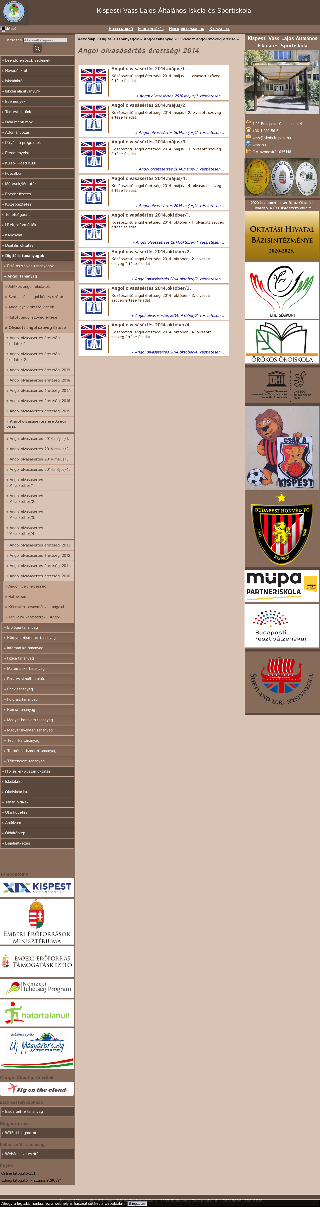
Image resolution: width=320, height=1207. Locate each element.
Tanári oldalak (17, 802)
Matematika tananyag (26, 669)
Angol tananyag (22, 276)
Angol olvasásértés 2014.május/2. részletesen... (181, 132)
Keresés (15, 40)
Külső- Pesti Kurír (20, 163)
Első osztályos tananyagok (30, 266)
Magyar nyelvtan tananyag (30, 730)
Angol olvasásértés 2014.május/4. (40, 470)
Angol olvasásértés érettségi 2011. (40, 566)
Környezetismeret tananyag (31, 638)
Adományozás (17, 132)
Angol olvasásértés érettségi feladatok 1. (33, 341)
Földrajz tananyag (22, 699)
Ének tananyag (20, 689)
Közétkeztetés (18, 204)
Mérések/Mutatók (21, 184)
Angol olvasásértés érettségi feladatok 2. (33, 357)
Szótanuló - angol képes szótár (35, 297)
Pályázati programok (23, 143)
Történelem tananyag (26, 761)
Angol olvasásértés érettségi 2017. (40, 391)
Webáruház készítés (23, 1154)
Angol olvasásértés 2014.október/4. (24, 531)
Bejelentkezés (17, 843)
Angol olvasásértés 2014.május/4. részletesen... (181, 206)
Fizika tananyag (20, 658)
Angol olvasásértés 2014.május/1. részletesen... (181, 96)
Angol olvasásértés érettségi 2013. (40, 545)
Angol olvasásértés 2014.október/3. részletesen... (179, 315)
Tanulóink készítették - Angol (34, 617)
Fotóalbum (14, 173)
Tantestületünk (18, 112)
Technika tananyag (23, 741)
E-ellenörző (121, 29)
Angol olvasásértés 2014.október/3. (24, 515)
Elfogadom (137, 1203)
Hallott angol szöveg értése (32, 317)
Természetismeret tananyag (31, 751)
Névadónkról (16, 71)
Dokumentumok (19, 122)
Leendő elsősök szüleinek (27, 60)
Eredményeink (17, 153)
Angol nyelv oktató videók (31, 307)
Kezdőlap (86, 39)
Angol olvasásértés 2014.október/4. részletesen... (179, 352)
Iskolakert (13, 782)
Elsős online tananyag (24, 1112)
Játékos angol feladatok (29, 287)
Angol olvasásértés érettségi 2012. (40, 556)
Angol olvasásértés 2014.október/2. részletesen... (179, 279)
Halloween (17, 597)
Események (15, 102)
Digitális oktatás (19, 245)
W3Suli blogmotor (20, 1133)
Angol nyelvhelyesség (27, 586)
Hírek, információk (20, 225)
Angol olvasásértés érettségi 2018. (40, 380)
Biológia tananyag (22, 627)
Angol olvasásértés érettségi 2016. (40, 401)
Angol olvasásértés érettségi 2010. (40, 576)
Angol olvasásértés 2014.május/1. (39, 439)
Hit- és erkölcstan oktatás (28, 771)
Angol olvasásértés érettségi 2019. (40, 370)
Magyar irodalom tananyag (30, 720)
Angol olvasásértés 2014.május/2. (40, 449)
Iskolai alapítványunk (22, 91)
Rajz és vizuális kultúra (26, 679)
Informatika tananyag (25, 648)
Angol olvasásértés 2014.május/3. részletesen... (181, 169)
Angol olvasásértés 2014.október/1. (24, 483)
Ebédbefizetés (18, 194)
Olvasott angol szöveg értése (37, 328)
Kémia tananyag (21, 710)
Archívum (13, 823)
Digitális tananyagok (24, 256)
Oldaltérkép (15, 833)
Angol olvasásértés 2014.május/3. (40, 459)
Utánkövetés (16, 812)
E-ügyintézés (151, 29)
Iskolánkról (14, 81)
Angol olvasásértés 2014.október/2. (24, 499)
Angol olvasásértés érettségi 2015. (40, 411)
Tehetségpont (17, 215)
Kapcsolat (219, 29)
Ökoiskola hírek (18, 792)
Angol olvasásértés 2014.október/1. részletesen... (179, 242)
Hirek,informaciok (186, 29)
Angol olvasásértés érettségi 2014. (36, 424)
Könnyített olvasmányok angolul (36, 607)
